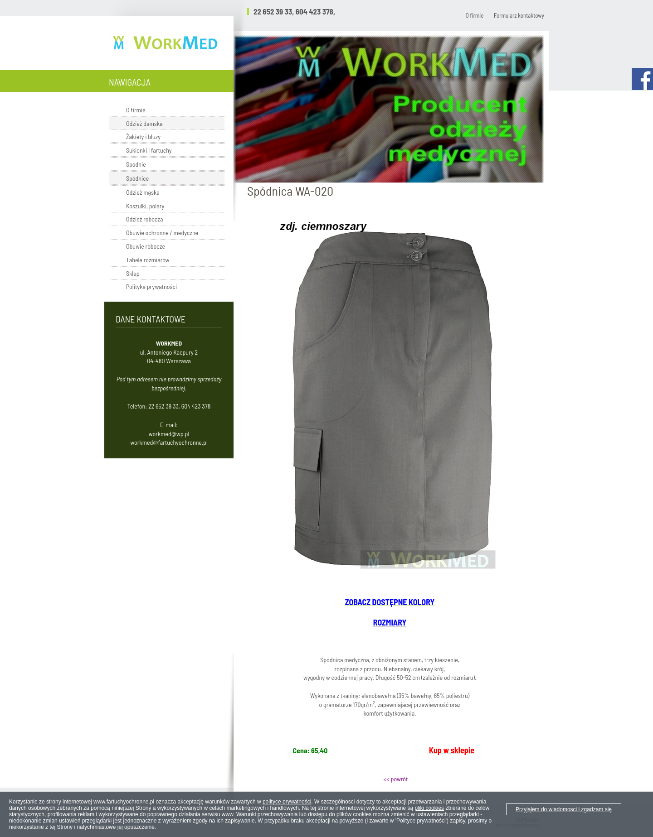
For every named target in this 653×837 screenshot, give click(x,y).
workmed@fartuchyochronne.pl (169, 442)
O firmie (475, 15)
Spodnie (136, 164)
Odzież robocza (144, 219)
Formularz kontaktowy (519, 15)
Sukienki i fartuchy (149, 150)
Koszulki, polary (145, 206)
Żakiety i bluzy (143, 136)
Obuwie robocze (145, 246)
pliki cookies (429, 808)
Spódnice (137, 178)
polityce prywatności (287, 802)
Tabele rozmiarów (148, 260)
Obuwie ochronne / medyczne (162, 232)
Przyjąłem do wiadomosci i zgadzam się (564, 809)
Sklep (133, 273)
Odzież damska (144, 123)
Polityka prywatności (151, 286)
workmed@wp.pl (169, 434)
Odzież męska (143, 192)
